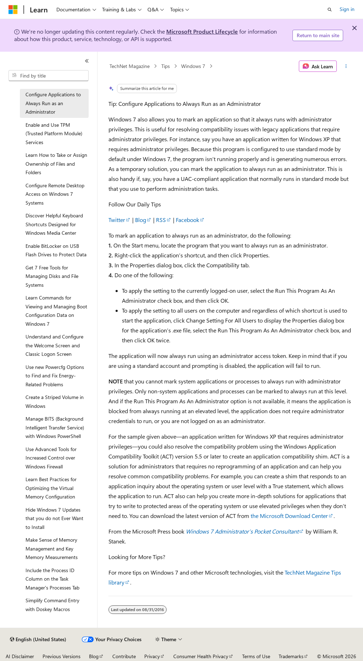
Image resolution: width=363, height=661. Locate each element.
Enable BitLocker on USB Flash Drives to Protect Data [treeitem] (56, 250)
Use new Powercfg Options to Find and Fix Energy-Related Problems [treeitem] (55, 376)
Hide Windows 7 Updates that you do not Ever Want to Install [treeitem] (54, 518)
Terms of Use (256, 656)
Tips (165, 66)
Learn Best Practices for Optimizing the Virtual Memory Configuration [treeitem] (51, 488)
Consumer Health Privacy (200, 656)
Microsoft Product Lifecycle (202, 31)
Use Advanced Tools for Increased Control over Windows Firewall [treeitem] (51, 458)
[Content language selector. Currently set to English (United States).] (38, 639)
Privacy (152, 656)
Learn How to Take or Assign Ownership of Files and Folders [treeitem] (56, 164)
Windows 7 (193, 66)
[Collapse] (86, 61)
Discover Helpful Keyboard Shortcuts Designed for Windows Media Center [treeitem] (54, 224)
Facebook (187, 219)
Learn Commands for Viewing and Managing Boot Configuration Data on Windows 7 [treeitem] (56, 310)
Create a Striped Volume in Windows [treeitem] (55, 401)
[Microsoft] (13, 9)
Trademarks (291, 656)
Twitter (116, 219)
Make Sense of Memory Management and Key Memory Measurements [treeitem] (52, 548)
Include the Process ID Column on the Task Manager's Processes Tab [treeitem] (52, 579)
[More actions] (346, 66)
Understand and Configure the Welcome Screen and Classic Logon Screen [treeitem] (54, 345)
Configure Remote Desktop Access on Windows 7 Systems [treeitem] (55, 194)
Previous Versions (61, 656)
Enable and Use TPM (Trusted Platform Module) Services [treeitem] (54, 133)
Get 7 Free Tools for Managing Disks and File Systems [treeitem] (52, 276)
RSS (161, 219)
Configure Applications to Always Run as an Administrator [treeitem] (53, 103)
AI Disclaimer (20, 656)
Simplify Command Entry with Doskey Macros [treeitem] (52, 604)
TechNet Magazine (130, 66)
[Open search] (330, 9)
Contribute (124, 656)
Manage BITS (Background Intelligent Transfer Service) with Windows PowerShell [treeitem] (55, 427)
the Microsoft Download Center (289, 515)
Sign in (347, 9)
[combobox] (49, 75)
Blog (140, 219)
